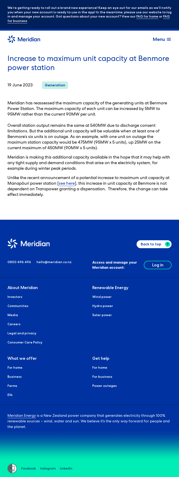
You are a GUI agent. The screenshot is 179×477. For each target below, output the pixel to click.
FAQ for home (147, 16)
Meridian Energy (21, 415)
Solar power (102, 315)
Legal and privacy (21, 333)
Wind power (102, 297)
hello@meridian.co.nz (54, 262)
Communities (17, 306)
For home (14, 367)
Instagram (48, 468)
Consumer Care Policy (24, 342)
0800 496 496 (19, 262)
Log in (157, 265)
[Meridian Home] (23, 39)
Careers (14, 324)
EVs (10, 395)
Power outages (104, 386)
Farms (12, 386)
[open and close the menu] (162, 39)
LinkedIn (66, 468)
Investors (14, 297)
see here (67, 183)
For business (102, 377)
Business (14, 377)
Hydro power (102, 306)
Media (12, 315)
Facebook (28, 468)
